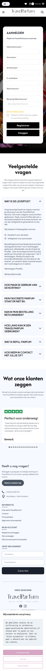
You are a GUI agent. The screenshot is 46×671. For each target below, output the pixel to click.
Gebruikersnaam (15, 47)
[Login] (43, 4)
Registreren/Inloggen (10, 532)
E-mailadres (13, 78)
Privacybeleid (7, 517)
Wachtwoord (13, 88)
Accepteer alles (23, 652)
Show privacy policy (15, 111)
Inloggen (23, 132)
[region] (23, 640)
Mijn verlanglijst (8, 536)
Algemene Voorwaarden (11, 520)
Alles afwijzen (23, 666)
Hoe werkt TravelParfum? (12, 510)
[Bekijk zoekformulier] (42, 12)
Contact (5, 513)
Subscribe (23, 570)
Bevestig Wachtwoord (17, 99)
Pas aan (23, 659)
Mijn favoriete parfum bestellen (14, 539)
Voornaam (12, 57)
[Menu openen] (3, 12)
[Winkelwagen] (31, 3)
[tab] (9, 447)
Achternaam (13, 67)
